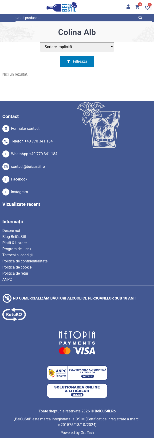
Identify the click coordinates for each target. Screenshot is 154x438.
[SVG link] (62, 7)
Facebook (19, 179)
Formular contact (25, 128)
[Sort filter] (77, 46)
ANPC (7, 279)
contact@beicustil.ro (28, 166)
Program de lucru (16, 249)
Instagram (19, 192)
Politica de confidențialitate (24, 261)
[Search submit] (141, 18)
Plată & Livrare (14, 243)
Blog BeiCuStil (14, 236)
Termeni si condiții (17, 255)
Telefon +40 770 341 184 (32, 141)
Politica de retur (15, 273)
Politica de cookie (17, 267)
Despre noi (11, 230)
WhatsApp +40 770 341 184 (34, 154)
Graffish (87, 432)
